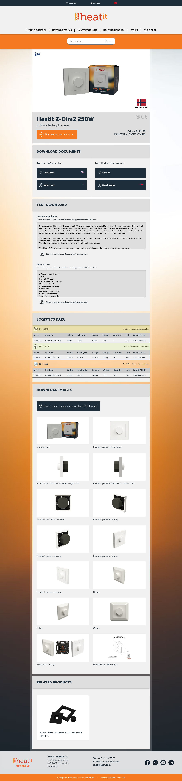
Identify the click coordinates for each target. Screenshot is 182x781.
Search (109, 41)
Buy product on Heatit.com (56, 134)
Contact (95, 3)
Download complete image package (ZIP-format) (68, 406)
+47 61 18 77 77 (106, 758)
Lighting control (114, 30)
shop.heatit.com (102, 764)
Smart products (87, 30)
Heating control (36, 30)
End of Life (150, 30)
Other (134, 30)
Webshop (70, 3)
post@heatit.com (110, 761)
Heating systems (62, 30)
